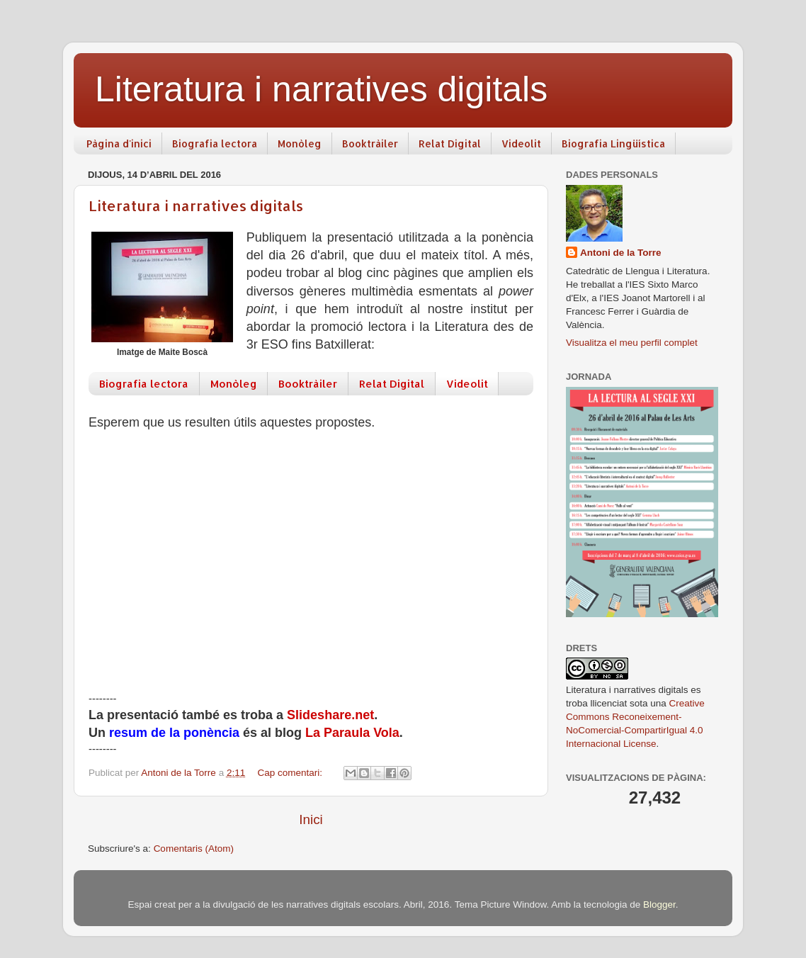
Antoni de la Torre (621, 252)
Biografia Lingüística (613, 143)
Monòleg (300, 143)
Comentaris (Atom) (194, 848)
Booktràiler (370, 143)
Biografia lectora (214, 143)
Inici (311, 819)
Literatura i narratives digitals (196, 205)
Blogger (659, 904)
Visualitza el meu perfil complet (632, 342)
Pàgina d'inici (119, 143)
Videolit (521, 143)
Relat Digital (450, 143)
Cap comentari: (290, 772)
